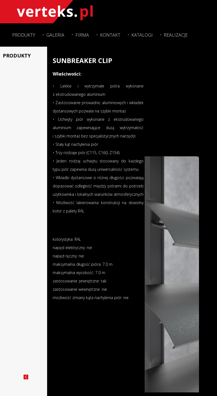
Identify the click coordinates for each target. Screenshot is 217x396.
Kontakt (110, 35)
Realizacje (176, 35)
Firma (82, 35)
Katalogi (142, 35)
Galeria (55, 35)
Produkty (23, 35)
